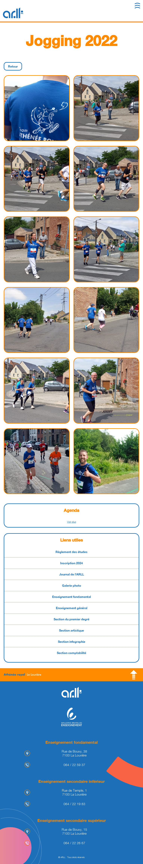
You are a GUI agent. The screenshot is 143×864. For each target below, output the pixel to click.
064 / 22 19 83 (74, 804)
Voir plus (71, 521)
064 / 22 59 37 (74, 765)
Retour (13, 66)
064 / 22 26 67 (74, 843)
